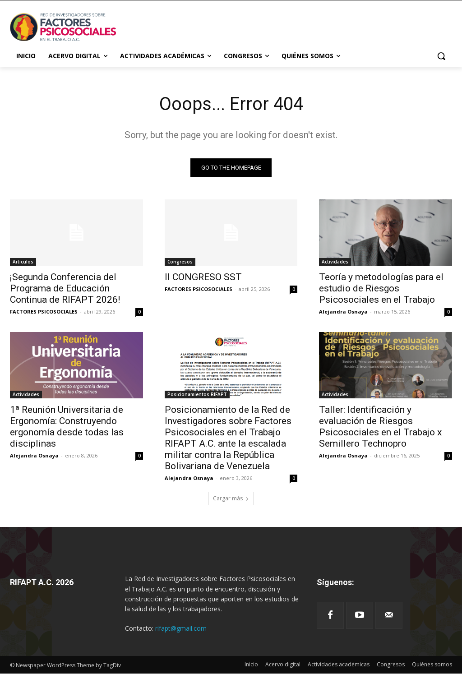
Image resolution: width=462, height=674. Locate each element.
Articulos (23, 262)
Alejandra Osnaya (343, 312)
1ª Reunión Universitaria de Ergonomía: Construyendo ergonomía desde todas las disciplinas (67, 427)
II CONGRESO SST (203, 277)
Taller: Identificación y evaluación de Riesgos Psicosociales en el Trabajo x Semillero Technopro (380, 427)
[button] (441, 56)
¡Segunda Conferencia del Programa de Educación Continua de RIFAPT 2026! (65, 288)
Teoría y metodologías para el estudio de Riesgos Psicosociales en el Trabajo (381, 288)
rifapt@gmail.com (181, 628)
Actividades (335, 262)
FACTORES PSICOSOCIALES (44, 312)
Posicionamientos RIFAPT (197, 395)
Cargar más (231, 498)
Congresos (180, 262)
